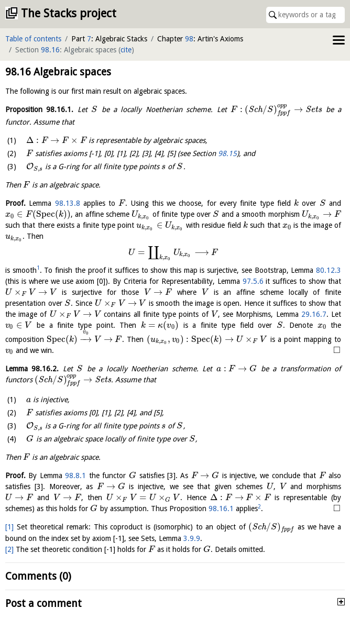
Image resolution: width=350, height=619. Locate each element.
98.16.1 (221, 508)
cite (126, 50)
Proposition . (39, 109)
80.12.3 (328, 270)
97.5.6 (253, 281)
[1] (9, 527)
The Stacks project (68, 13)
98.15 (227, 153)
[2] (9, 549)
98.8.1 (75, 475)
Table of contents (33, 39)
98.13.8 (67, 203)
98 (189, 39)
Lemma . (32, 368)
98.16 (50, 50)
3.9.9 (191, 538)
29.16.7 (313, 314)
